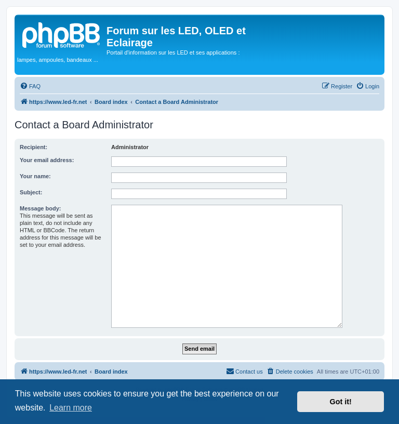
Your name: (35, 176)
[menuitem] (30, 86)
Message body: (40, 208)
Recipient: (33, 147)
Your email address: (47, 160)
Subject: (31, 192)
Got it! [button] (341, 402)
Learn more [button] (70, 407)
